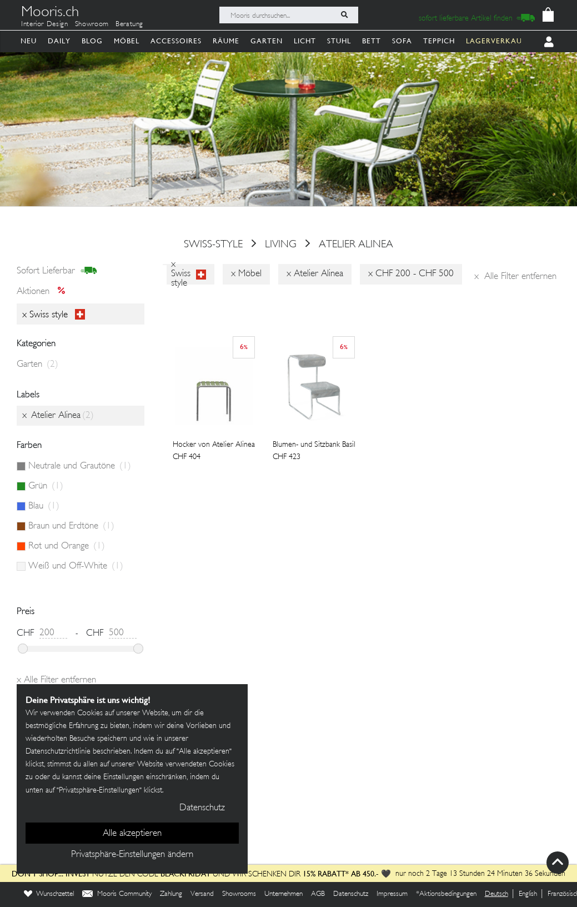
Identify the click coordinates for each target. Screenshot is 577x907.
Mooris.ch (50, 13)
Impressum (392, 894)
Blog (92, 41)
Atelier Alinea (356, 245)
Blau (43, 506)
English (528, 894)
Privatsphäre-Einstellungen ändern (132, 854)
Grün (45, 486)
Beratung (129, 24)
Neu (29, 41)
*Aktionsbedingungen (446, 894)
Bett (371, 41)
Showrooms (239, 894)
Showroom (92, 24)
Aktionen (44, 291)
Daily (59, 41)
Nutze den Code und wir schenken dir (156, 874)
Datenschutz (350, 894)
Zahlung (171, 894)
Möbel (126, 41)
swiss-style (213, 245)
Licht (305, 41)
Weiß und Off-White (75, 566)
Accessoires (176, 41)
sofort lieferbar (57, 271)
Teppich (439, 41)
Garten (266, 41)
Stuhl (339, 41)
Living (281, 245)
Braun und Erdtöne (71, 526)
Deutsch (496, 894)
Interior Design (44, 24)
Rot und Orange (66, 546)
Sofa (402, 41)
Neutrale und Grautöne (79, 466)
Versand (202, 894)
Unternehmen (283, 894)
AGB (318, 894)
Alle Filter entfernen (515, 276)
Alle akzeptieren (132, 833)
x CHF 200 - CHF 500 (411, 274)
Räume (226, 41)
